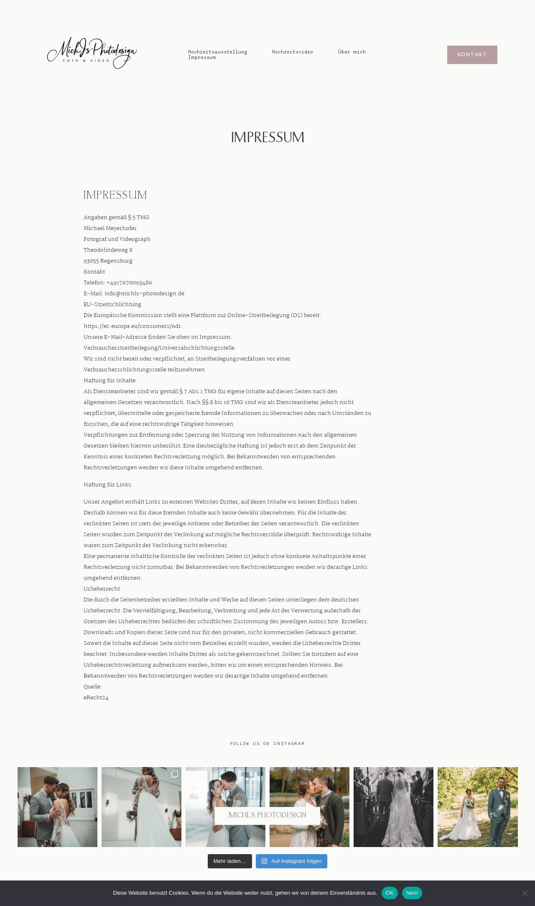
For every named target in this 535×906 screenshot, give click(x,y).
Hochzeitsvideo (292, 51)
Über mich (352, 51)
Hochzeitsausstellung (217, 51)
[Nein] (524, 893)
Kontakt (472, 54)
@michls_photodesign (267, 816)
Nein (412, 893)
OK (390, 893)
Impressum (202, 57)
